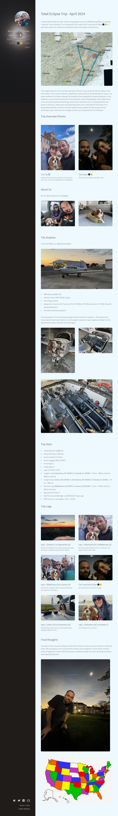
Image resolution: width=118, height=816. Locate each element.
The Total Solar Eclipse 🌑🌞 (90, 584)
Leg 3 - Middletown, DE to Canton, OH (56, 584)
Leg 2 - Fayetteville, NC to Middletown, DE (95, 544)
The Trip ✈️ (45, 174)
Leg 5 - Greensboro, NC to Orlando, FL (93, 624)
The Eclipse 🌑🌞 (86, 174)
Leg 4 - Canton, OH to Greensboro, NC (56, 624)
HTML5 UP (27, 809)
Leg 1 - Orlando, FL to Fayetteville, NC (56, 544)
